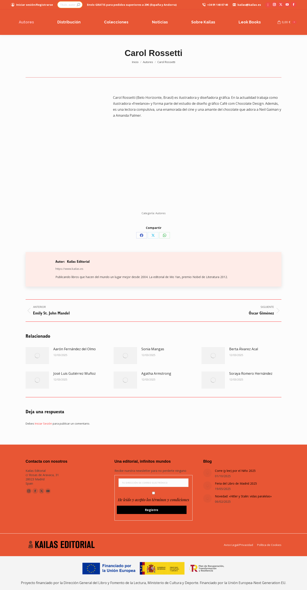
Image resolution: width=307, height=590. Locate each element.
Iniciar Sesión (44, 423)
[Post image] (37, 355)
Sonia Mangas (152, 349)
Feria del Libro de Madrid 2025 (236, 483)
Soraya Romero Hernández (250, 373)
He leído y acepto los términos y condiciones (153, 499)
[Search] (70, 4)
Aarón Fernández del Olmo (74, 349)
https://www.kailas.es (69, 269)
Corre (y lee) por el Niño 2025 (235, 471)
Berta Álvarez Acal (243, 349)
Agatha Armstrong (156, 373)
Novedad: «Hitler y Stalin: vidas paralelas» (243, 496)
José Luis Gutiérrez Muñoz (74, 373)
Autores (160, 213)
